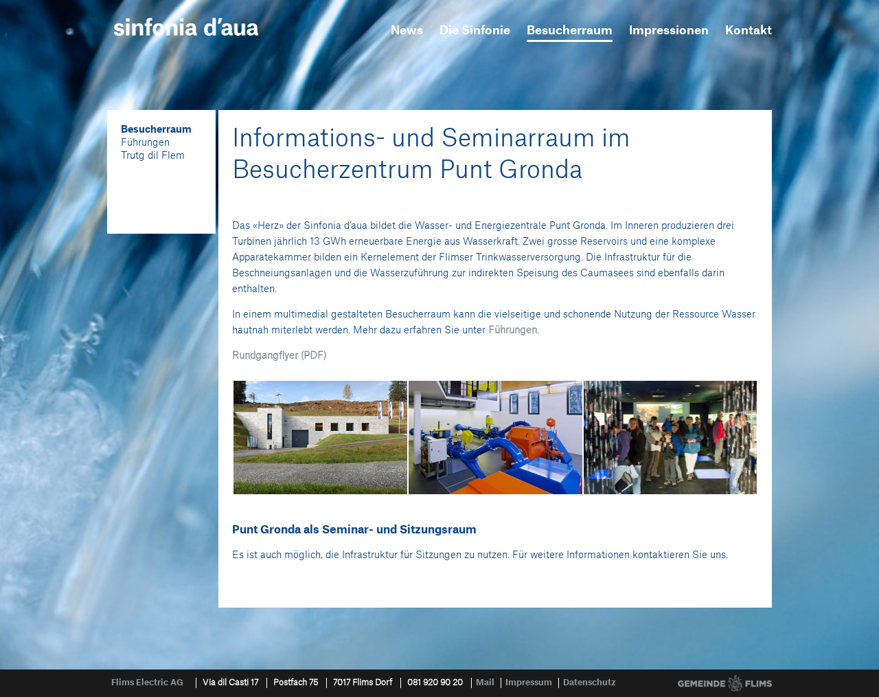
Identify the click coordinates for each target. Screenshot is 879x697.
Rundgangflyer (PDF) (279, 356)
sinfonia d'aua (186, 27)
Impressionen (669, 30)
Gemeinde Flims (725, 683)
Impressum (528, 682)
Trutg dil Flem (153, 156)
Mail (485, 682)
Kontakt (748, 30)
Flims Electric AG (147, 682)
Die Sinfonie (475, 30)
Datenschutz (589, 682)
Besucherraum (570, 30)
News (407, 30)
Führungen (145, 143)
